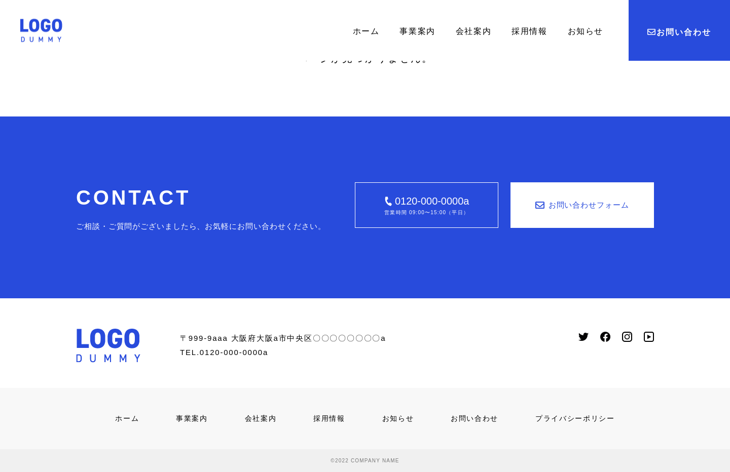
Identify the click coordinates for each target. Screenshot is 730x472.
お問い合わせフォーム (582, 205)
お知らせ (585, 31)
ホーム (366, 31)
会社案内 (473, 31)
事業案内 (417, 31)
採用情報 (529, 31)
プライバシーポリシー (575, 418)
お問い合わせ (679, 32)
